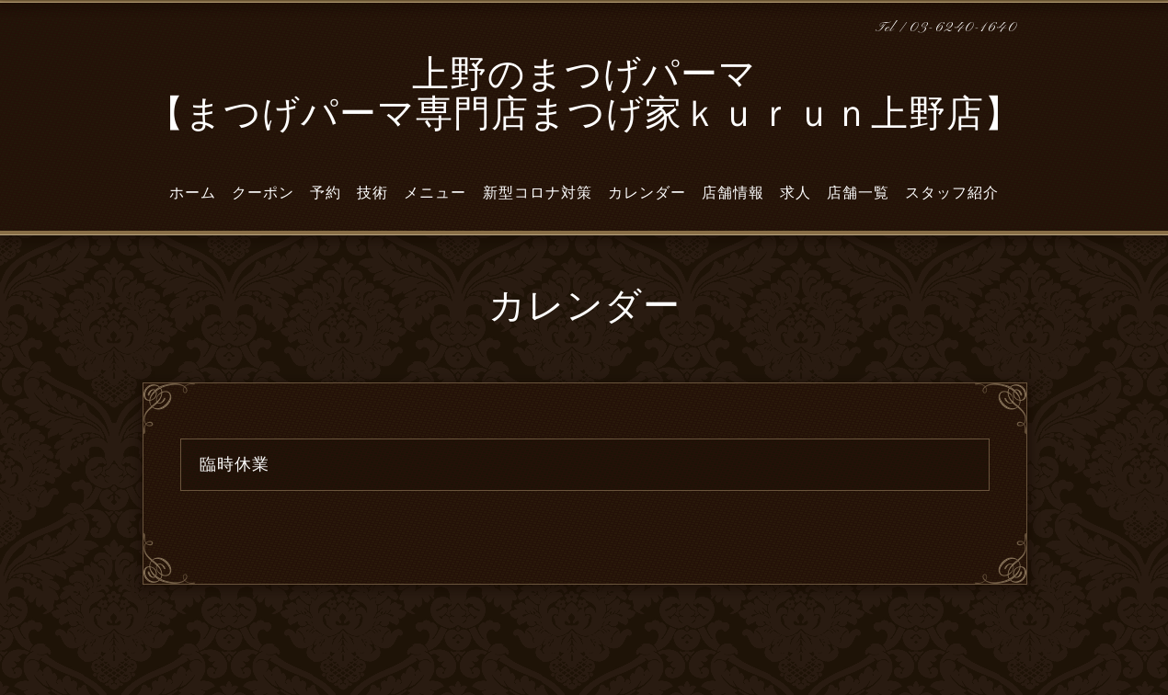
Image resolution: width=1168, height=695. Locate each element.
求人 (795, 193)
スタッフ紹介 (952, 193)
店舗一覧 (858, 193)
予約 (325, 193)
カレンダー (647, 193)
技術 (372, 193)
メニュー (435, 193)
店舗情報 (733, 193)
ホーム (192, 193)
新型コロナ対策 (537, 193)
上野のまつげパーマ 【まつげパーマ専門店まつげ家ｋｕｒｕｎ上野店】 (584, 97)
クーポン (263, 193)
